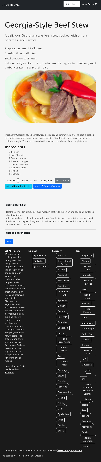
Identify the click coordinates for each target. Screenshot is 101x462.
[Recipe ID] (72, 4)
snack (61, 430)
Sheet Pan (63, 327)
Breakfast (62, 255)
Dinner (61, 305)
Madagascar (88, 323)
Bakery (61, 269)
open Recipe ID (89, 4)
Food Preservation (64, 340)
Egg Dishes (63, 414)
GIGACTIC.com (11, 5)
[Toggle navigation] (42, 4)
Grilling (61, 403)
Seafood (62, 311)
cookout (86, 339)
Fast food (62, 386)
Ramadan (62, 322)
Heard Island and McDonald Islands (88, 389)
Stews (61, 375)
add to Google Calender (47, 186)
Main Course (62, 180)
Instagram (40, 266)
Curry (60, 356)
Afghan (85, 261)
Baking (61, 397)
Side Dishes (63, 280)
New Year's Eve (64, 293)
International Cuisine (64, 263)
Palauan (86, 303)
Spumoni (86, 345)
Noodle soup (88, 296)
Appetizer (62, 300)
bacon (85, 446)
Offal (60, 419)
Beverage (62, 370)
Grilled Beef (87, 334)
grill (83, 378)
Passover (62, 316)
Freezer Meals (64, 349)
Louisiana (86, 399)
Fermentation (64, 392)
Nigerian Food (88, 268)
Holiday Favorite (88, 282)
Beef (60, 408)
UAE (84, 359)
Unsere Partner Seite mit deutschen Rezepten (15, 369)
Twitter (39, 261)
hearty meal (46, 180)
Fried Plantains (87, 310)
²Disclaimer (63, 450)
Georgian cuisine (28, 180)
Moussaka (87, 364)
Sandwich (62, 275)
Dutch (85, 432)
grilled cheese (87, 372)
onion (84, 317)
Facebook (40, 255)
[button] (11, 96)
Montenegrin (88, 328)
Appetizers (63, 286)
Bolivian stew (88, 352)
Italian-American (88, 439)
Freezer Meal (64, 363)
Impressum (76, 450)
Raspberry (87, 255)
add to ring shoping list (18, 186)
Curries (61, 425)
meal (84, 289)
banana (85, 415)
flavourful (86, 421)
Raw (84, 410)
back (8, 241)
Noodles (62, 381)
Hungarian (87, 275)
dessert (61, 333)
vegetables (87, 426)
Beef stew (11, 180)
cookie (85, 404)
